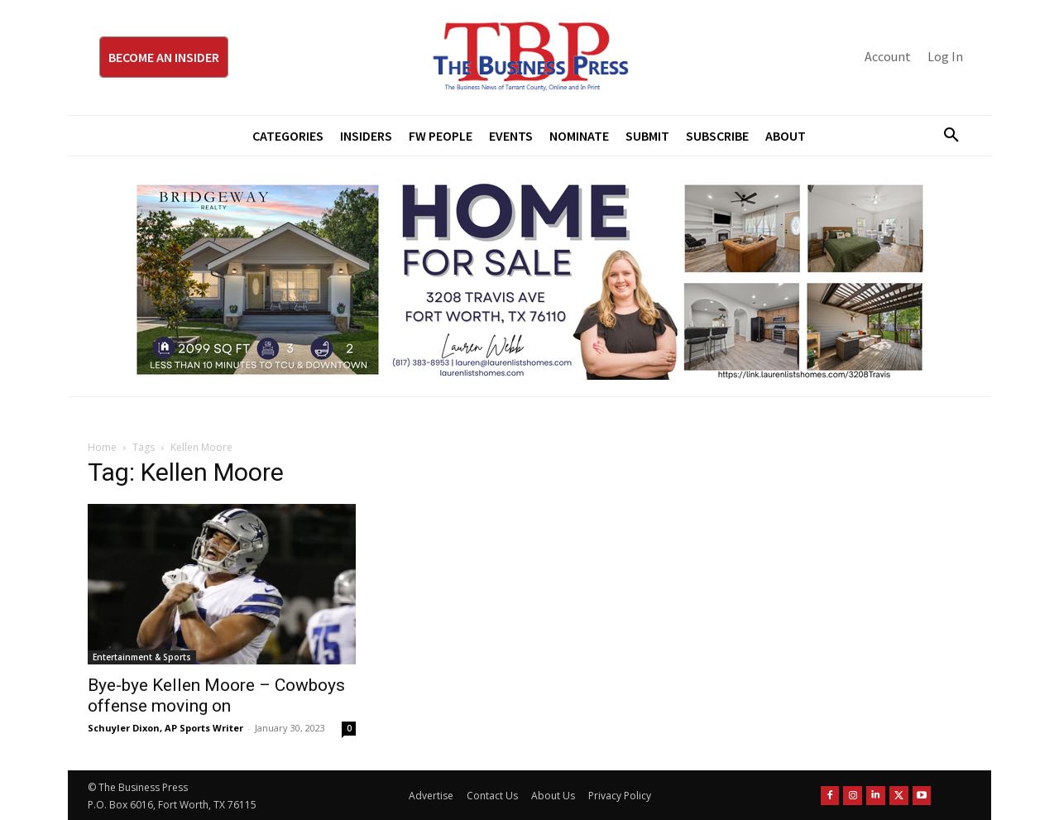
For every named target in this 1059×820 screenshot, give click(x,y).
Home (102, 447)
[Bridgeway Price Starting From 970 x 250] (529, 276)
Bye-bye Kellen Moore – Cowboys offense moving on (216, 695)
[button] (944, 136)
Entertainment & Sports (142, 657)
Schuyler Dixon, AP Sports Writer (165, 728)
